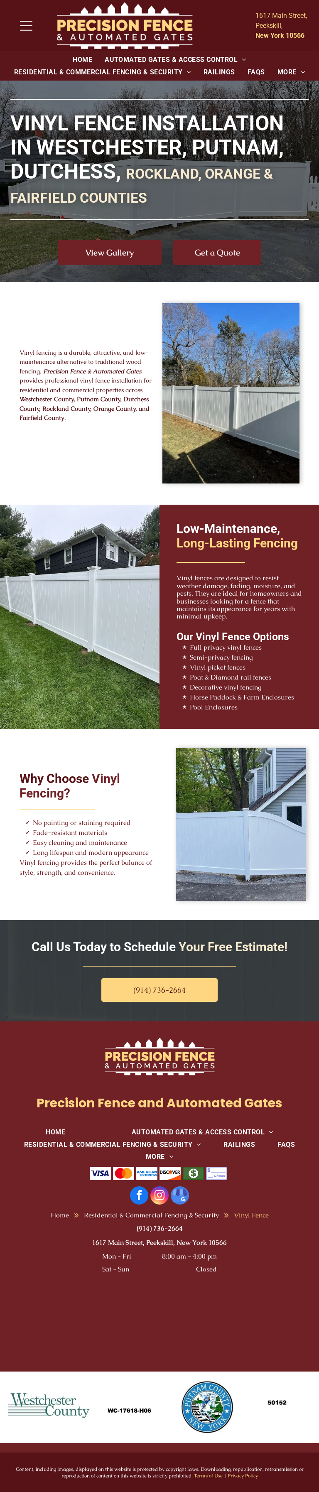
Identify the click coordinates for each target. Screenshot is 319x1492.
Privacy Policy (243, 1475)
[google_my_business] (180, 1196)
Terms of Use (208, 1475)
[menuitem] (82, 60)
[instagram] (159, 1196)
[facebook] (139, 1196)
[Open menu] (26, 26)
